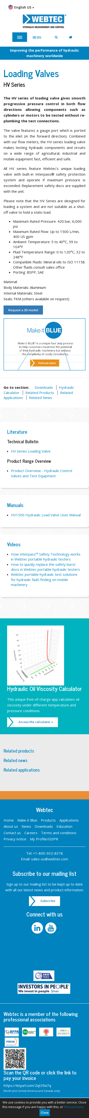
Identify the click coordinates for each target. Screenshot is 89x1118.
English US (21, 7)
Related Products (39, 392)
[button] (38, 37)
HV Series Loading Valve (31, 451)
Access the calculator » (36, 722)
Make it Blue (27, 820)
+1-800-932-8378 (48, 853)
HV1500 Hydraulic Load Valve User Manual (46, 514)
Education (64, 826)
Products (48, 820)
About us (11, 826)
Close (45, 1112)
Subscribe (47, 901)
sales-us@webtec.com (49, 859)
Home (9, 820)
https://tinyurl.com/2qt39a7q (27, 1085)
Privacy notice (15, 839)
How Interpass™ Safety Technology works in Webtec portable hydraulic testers (45, 556)
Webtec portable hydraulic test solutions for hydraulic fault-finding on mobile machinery (44, 579)
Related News (40, 397)
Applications (69, 820)
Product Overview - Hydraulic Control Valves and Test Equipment (41, 473)
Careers (30, 832)
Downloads (44, 387)
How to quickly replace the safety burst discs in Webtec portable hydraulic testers (45, 567)
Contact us (12, 832)
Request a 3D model (23, 310)
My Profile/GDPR (44, 839)
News (26, 826)
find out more (73, 1107)
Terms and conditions (58, 832)
